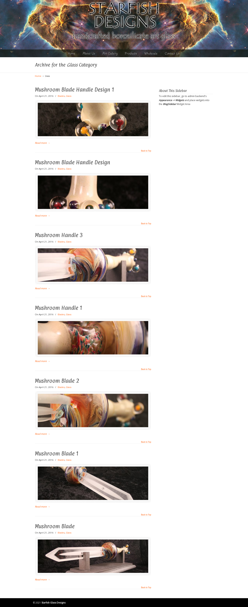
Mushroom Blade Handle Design (72, 162)
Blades (61, 95)
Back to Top (146, 151)
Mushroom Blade (55, 526)
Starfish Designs (124, 21)
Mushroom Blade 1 (57, 453)
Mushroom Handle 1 (58, 308)
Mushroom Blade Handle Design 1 (74, 90)
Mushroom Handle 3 (59, 235)
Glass (68, 95)
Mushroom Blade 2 (57, 381)
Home (38, 75)
